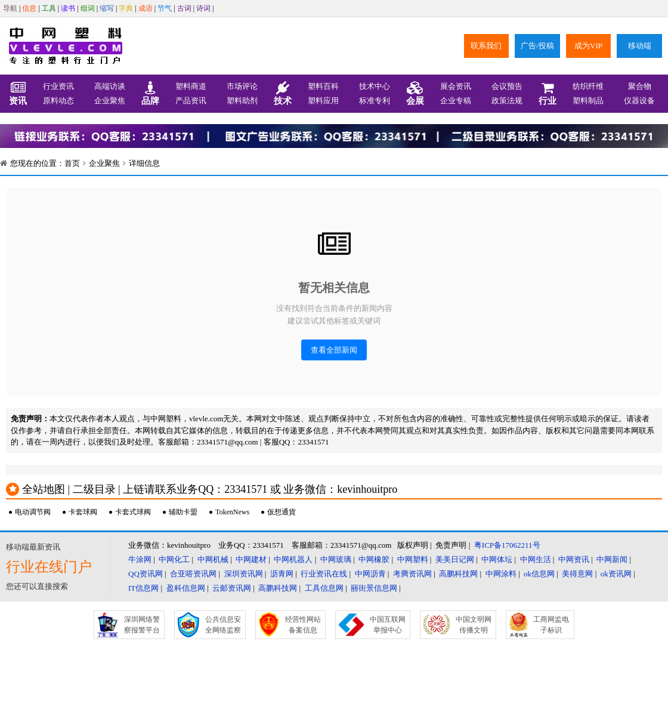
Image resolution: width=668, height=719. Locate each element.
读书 (68, 8)
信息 (29, 8)
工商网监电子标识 (551, 624)
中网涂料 (501, 573)
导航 (10, 8)
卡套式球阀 (133, 512)
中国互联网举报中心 (388, 624)
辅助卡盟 (183, 512)
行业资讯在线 (324, 573)
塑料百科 (323, 86)
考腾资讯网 (412, 573)
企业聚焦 (109, 100)
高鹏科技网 (458, 573)
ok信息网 (539, 573)
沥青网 (281, 573)
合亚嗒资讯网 (193, 573)
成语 (145, 8)
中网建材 (251, 559)
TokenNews (232, 512)
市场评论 (242, 86)
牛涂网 (139, 559)
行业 (547, 94)
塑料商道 (190, 86)
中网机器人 (293, 559)
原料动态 (58, 100)
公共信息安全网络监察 (223, 624)
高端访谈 (109, 86)
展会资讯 (455, 86)
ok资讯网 (616, 573)
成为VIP (588, 45)
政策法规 (506, 100)
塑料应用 (323, 100)
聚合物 (639, 86)
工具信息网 (324, 588)
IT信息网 (143, 588)
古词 (184, 8)
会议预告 (506, 86)
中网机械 (212, 559)
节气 (164, 8)
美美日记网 (454, 559)
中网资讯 (573, 559)
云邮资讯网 (231, 588)
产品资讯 (190, 100)
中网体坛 (496, 559)
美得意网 (577, 573)
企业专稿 (455, 100)
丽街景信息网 (374, 588)
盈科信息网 (185, 588)
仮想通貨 (281, 512)
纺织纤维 (588, 86)
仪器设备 (639, 100)
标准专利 (374, 100)
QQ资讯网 (145, 573)
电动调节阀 (33, 512)
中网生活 (535, 559)
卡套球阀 (83, 512)
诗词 (203, 8)
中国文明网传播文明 (473, 624)
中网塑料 (412, 559)
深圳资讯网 (243, 573)
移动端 (639, 45)
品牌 (150, 94)
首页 (72, 163)
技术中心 (374, 86)
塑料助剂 (242, 100)
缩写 (107, 8)
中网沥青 (370, 573)
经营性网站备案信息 (303, 624)
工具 (49, 8)
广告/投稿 (537, 45)
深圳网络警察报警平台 (142, 624)
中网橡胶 (373, 559)
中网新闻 (611, 559)
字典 (126, 8)
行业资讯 (58, 86)
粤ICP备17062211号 (507, 545)
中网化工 (174, 559)
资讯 (18, 94)
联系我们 (486, 45)
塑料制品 (588, 100)
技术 (283, 94)
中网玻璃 (335, 559)
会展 (415, 94)
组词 (88, 8)
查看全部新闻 (334, 349)
